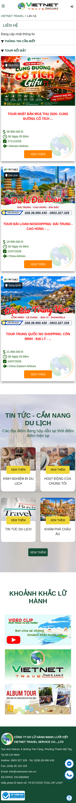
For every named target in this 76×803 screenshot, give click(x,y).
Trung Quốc (13, 285)
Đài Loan (11, 175)
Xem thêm (38, 154)
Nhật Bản (12, 65)
